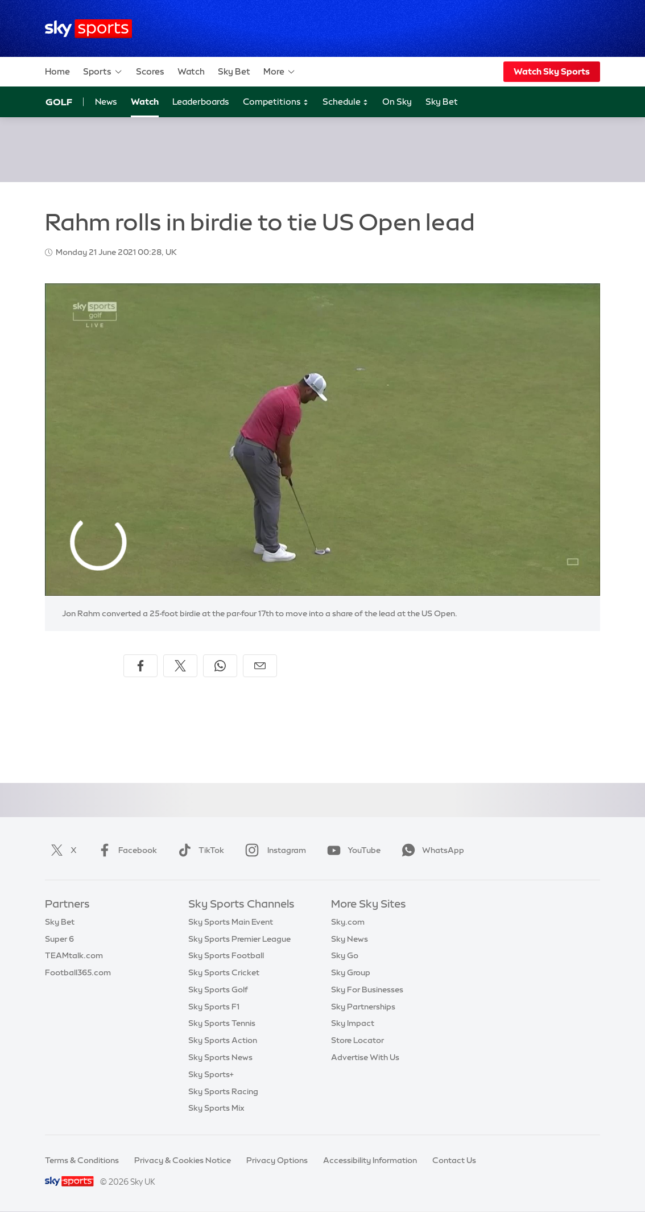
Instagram (273, 850)
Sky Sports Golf (218, 989)
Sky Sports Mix (216, 1108)
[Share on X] (180, 665)
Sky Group (350, 972)
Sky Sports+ (211, 1074)
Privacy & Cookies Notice (182, 1160)
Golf (59, 101)
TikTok (198, 850)
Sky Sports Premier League (239, 939)
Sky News (349, 939)
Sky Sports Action (222, 1040)
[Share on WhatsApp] (220, 665)
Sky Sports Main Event (230, 922)
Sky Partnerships (363, 1007)
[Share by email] (260, 665)
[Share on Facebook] (140, 665)
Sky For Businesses (367, 989)
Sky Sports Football (226, 955)
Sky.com (348, 922)
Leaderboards (200, 101)
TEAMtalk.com (74, 955)
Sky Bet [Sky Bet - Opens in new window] (441, 101)
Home (57, 71)
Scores (150, 71)
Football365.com (78, 972)
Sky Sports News (220, 1057)
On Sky (397, 101)
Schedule (346, 102)
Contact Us (454, 1160)
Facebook (125, 850)
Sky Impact (352, 1023)
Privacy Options (277, 1160)
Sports (103, 71)
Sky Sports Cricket (223, 972)
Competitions (276, 102)
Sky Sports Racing (223, 1091)
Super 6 (59, 939)
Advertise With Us (365, 1057)
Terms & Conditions (82, 1160)
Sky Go (344, 955)
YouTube (352, 850)
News (106, 101)
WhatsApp (430, 850)
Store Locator (357, 1040)
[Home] (88, 28)
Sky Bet (234, 71)
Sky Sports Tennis (221, 1023)
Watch (191, 71)
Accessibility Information (370, 1160)
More (279, 71)
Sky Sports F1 (213, 1007)
